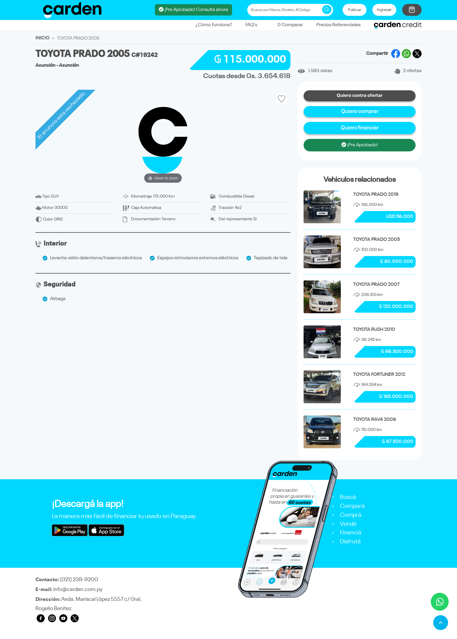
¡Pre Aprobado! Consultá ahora (193, 8)
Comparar (287, 23)
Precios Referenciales (338, 23)
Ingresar (384, 9)
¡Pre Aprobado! (359, 143)
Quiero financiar (360, 126)
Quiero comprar (359, 109)
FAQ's (251, 23)
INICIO (42, 36)
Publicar (354, 9)
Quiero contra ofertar (360, 93)
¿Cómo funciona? (213, 23)
